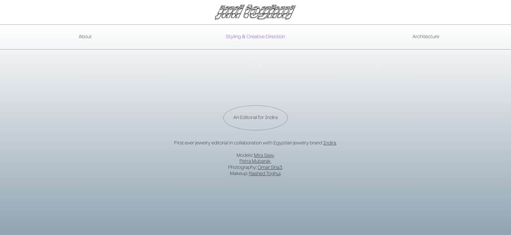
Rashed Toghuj (265, 173)
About (85, 37)
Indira (329, 143)
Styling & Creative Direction (255, 37)
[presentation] (255, 37)
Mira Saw (264, 155)
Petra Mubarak (255, 161)
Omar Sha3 (269, 167)
